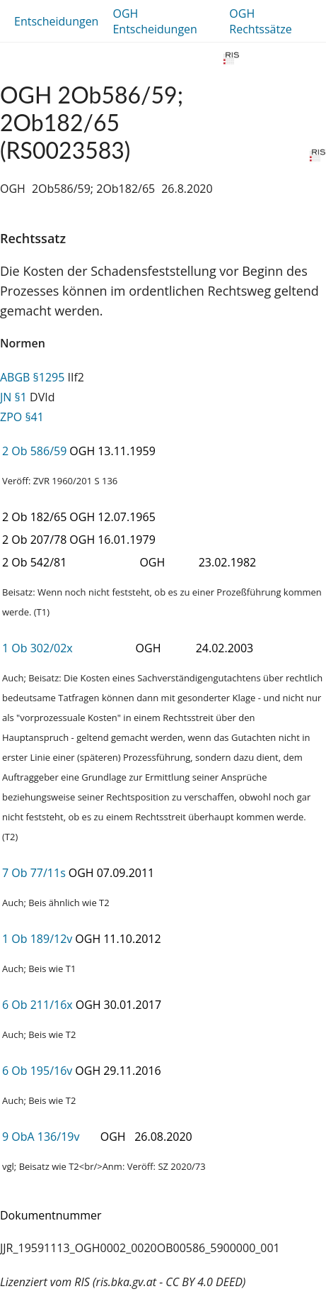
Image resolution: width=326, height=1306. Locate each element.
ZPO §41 (22, 417)
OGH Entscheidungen (154, 21)
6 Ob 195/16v (37, 1070)
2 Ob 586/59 (34, 451)
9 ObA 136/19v (40, 1136)
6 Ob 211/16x (37, 1004)
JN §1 (13, 397)
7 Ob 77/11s (34, 873)
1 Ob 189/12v (37, 939)
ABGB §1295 (32, 377)
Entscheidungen (56, 21)
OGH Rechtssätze (260, 21)
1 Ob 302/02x (37, 648)
